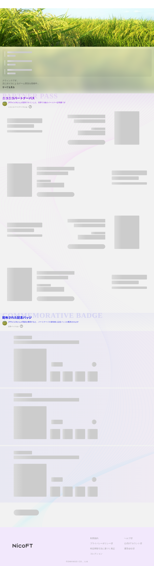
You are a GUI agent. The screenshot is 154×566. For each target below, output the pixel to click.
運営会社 (129, 548)
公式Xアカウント (133, 543)
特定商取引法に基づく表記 (102, 548)
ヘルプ (128, 538)
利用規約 (94, 538)
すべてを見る (8, 87)
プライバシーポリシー (101, 543)
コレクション (96, 554)
